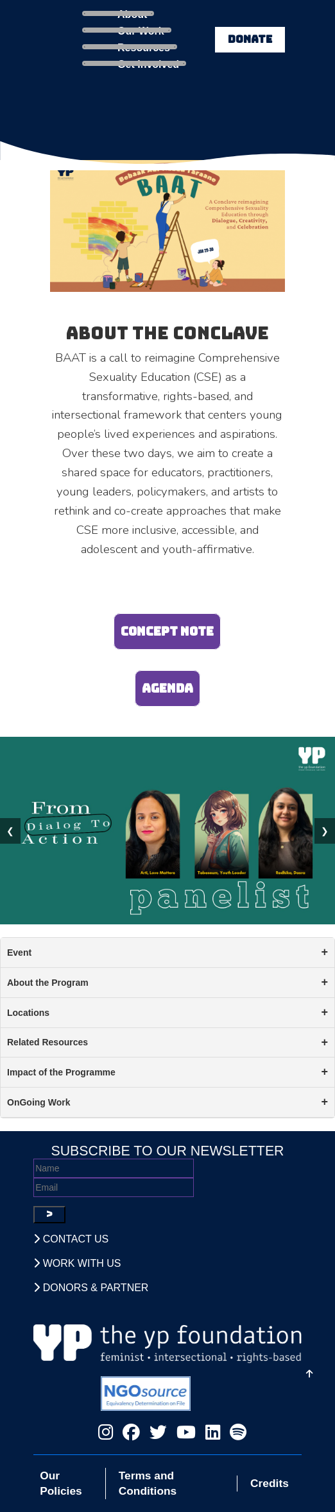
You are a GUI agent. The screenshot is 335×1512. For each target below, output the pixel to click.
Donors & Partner (90, 1287)
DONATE (250, 39)
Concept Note (167, 631)
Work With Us (77, 1263)
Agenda (167, 688)
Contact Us (70, 1239)
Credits (269, 1483)
